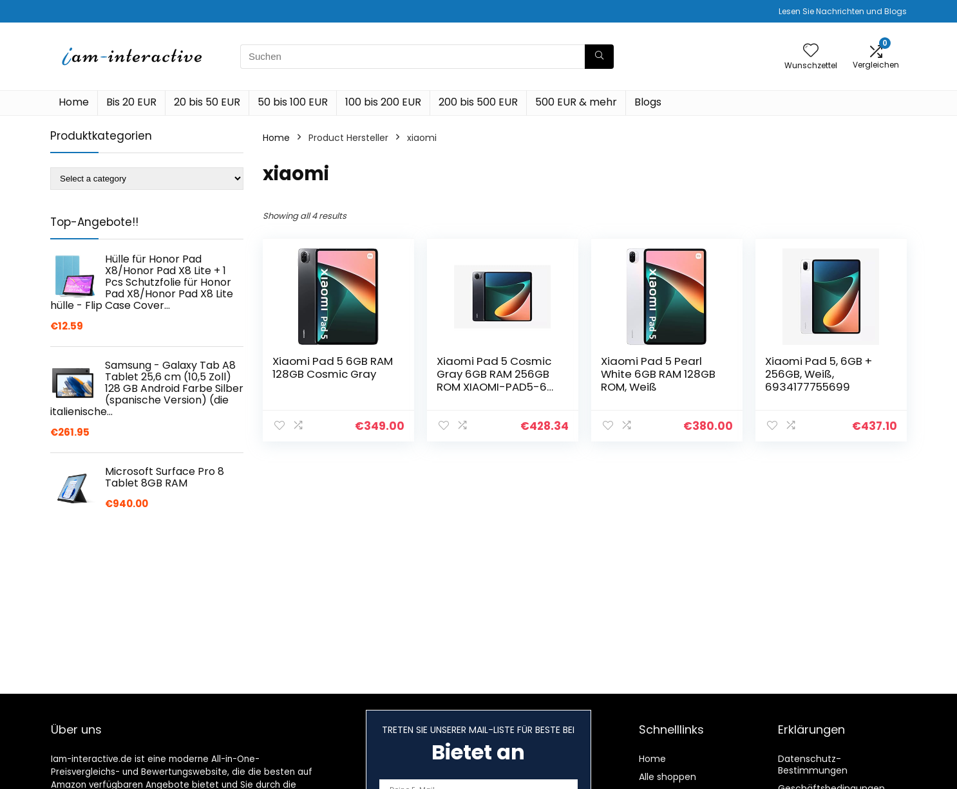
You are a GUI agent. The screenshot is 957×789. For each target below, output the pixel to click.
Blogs (647, 102)
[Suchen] (599, 56)
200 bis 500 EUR (478, 102)
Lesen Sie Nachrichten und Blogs (843, 11)
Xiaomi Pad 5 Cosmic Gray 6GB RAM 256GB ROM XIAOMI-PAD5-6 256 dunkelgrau (494, 380)
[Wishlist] (811, 51)
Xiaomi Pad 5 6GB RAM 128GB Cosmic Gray (332, 367)
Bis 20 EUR (131, 102)
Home (74, 102)
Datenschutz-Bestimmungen (813, 764)
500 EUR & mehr (576, 102)
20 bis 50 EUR (207, 102)
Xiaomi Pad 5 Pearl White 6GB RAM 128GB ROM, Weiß (658, 373)
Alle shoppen (667, 776)
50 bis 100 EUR (293, 102)
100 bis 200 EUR (383, 102)
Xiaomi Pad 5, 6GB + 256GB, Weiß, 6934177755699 (818, 373)
